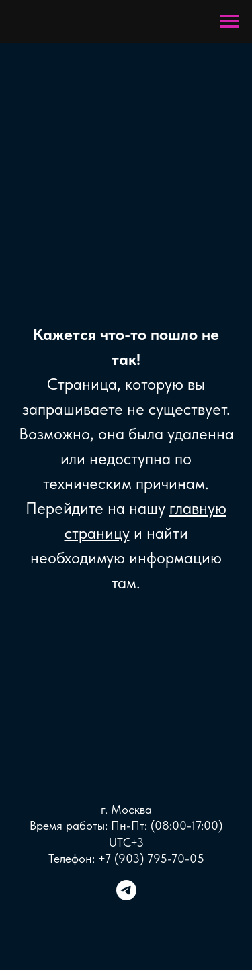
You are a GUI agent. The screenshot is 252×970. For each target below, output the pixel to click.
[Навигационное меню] (229, 21)
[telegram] (126, 896)
